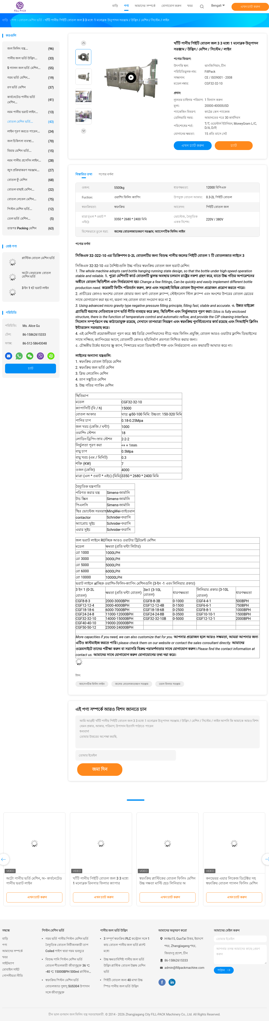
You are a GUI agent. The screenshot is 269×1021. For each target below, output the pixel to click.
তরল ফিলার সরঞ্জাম (169, 684)
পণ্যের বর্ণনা (106, 174)
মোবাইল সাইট (10, 969)
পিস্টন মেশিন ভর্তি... (30, 209)
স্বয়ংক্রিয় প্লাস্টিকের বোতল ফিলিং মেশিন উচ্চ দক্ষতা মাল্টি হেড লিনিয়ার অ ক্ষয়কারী (167, 883)
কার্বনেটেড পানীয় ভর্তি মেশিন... (30, 99)
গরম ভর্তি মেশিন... (30, 78)
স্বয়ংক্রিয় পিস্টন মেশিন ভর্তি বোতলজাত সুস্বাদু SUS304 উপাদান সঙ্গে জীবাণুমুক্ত (67, 986)
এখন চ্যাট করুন (250, 6)
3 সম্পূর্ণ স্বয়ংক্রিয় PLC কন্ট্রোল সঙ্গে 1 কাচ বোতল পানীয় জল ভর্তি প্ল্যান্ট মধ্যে (126, 945)
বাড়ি (5, 938)
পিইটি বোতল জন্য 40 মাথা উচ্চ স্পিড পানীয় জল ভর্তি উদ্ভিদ (123, 983)
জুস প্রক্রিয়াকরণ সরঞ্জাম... (30, 170)
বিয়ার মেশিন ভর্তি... (30, 151)
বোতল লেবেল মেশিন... (30, 199)
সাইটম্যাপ (8, 963)
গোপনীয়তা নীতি (12, 975)
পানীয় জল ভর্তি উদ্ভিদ (113, 930)
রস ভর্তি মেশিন (30, 87)
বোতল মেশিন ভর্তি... (30, 122)
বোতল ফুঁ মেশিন (30, 180)
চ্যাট (30, 368)
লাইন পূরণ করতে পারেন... (30, 131)
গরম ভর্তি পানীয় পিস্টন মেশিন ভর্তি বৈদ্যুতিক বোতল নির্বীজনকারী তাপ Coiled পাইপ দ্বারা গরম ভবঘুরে (66, 945)
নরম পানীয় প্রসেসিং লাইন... (30, 160)
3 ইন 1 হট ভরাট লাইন (35, 288)
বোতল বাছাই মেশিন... (30, 189)
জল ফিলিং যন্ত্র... (30, 48)
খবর (5, 957)
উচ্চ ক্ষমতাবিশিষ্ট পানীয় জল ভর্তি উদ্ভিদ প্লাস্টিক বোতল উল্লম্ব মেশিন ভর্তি (124, 965)
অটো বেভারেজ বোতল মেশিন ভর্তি (36, 274)
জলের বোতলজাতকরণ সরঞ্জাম (131, 684)
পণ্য (4, 945)
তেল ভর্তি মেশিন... (30, 219)
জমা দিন (99, 769)
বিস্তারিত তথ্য (83, 174)
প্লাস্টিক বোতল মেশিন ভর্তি (38, 258)
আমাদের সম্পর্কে (12, 951)
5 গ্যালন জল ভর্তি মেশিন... (30, 68)
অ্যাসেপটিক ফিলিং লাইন (92, 684)
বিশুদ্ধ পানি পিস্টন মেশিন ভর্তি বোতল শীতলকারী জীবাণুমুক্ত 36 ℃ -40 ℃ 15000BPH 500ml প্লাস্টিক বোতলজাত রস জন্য (67, 966)
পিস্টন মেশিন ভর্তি (53, 930)
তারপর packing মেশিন (30, 228)
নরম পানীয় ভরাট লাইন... (30, 112)
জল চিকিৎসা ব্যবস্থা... (30, 141)
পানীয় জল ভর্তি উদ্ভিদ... (30, 58)
